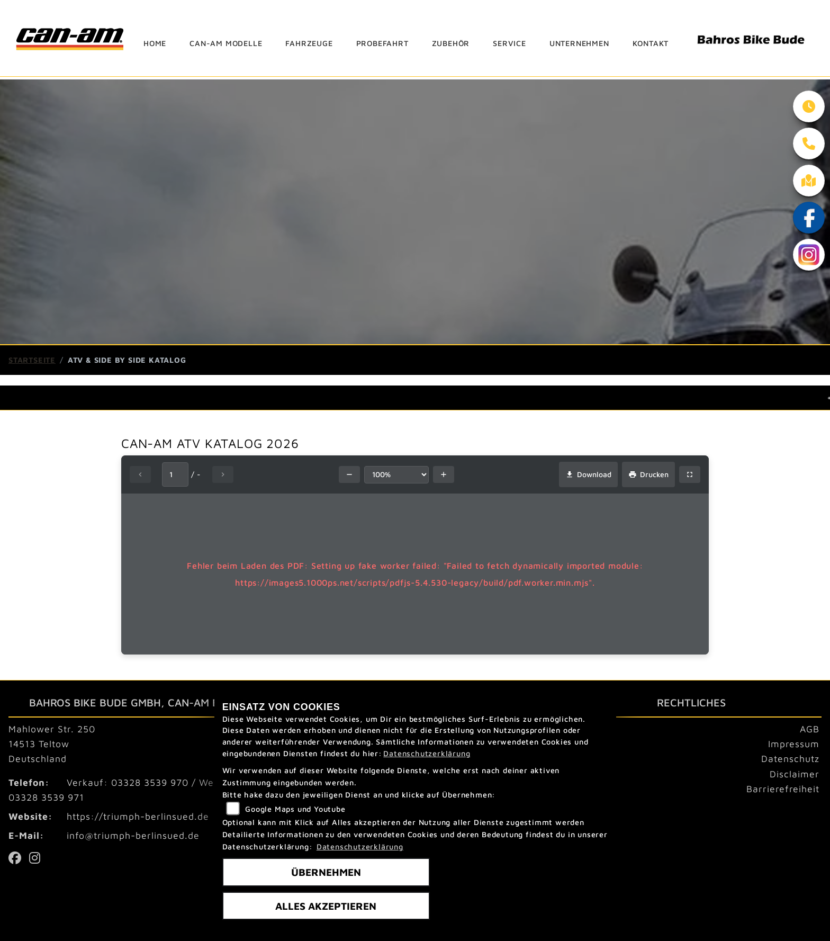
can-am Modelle (226, 43)
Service (509, 43)
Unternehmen (579, 43)
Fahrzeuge (308, 43)
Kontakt (651, 43)
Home (154, 43)
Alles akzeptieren (325, 906)
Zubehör (451, 43)
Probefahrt (382, 43)
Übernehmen (326, 872)
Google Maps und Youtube (295, 808)
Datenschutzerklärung (426, 753)
